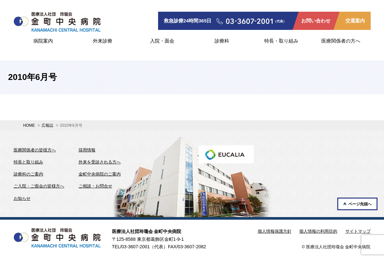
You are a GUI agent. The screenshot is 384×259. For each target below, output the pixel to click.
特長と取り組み (28, 162)
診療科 (222, 41)
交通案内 (355, 20)
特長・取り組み (281, 41)
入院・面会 (162, 41)
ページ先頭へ (360, 204)
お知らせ (22, 198)
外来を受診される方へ (100, 162)
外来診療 (102, 41)
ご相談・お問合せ (95, 186)
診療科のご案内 (28, 174)
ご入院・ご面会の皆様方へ (39, 186)
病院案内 (43, 41)
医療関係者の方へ (340, 41)
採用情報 (87, 150)
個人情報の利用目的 (318, 231)
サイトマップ (358, 231)
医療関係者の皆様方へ (35, 150)
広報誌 (47, 125)
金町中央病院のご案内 (100, 174)
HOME (29, 125)
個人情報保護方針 (274, 231)
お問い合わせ (315, 20)
